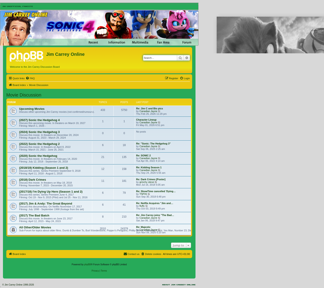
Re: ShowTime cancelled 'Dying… (156, 191)
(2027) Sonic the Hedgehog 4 (39, 120)
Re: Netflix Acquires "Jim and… (154, 203)
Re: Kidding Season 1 (149, 167)
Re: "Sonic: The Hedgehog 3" (153, 143)
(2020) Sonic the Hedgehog (38, 156)
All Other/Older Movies (35, 227)
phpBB (87, 264)
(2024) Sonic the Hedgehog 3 (39, 132)
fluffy (142, 206)
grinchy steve (147, 182)
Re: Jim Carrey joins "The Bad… (155, 215)
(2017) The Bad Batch (34, 215)
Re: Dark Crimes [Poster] (150, 179)
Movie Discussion (23, 94)
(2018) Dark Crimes (32, 179)
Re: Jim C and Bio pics (149, 108)
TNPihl (143, 194)
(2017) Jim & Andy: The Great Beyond (45, 203)
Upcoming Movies (32, 108)
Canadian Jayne (149, 111)
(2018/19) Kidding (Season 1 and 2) (43, 167)
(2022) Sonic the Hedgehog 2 (39, 144)
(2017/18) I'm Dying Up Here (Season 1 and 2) (51, 191)
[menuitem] (30, 78)
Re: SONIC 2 (143, 155)
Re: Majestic (143, 227)
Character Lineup (146, 119)
